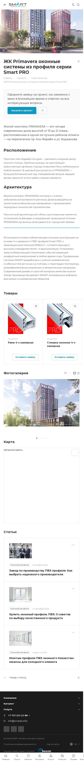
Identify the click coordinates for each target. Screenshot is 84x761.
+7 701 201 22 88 (18, 715)
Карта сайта (53, 744)
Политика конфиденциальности (20, 744)
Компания (10, 697)
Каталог (9, 703)
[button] (36, 438)
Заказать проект (22, 110)
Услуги (8, 709)
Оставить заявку (25, 357)
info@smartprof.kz (18, 721)
